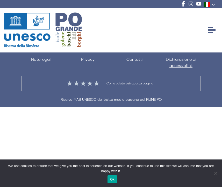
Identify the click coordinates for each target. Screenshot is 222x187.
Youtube (198, 3)
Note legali (41, 60)
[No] (215, 173)
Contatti (134, 60)
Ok (112, 179)
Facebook (183, 3)
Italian (207, 4)
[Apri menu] (211, 30)
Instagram (191, 3)
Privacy (88, 60)
